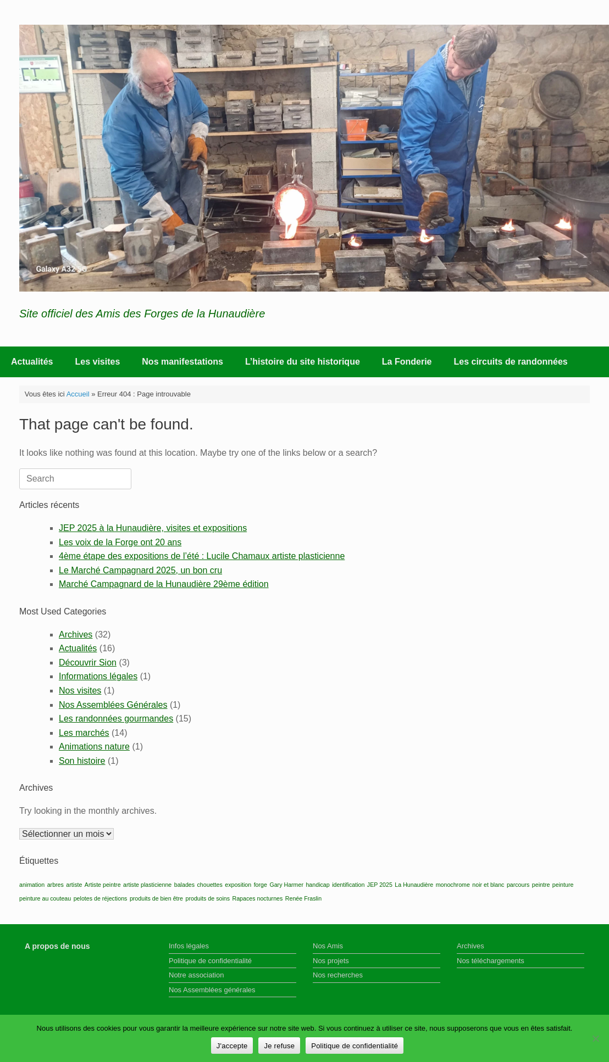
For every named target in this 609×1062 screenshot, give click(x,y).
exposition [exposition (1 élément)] (238, 884)
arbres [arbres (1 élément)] (55, 884)
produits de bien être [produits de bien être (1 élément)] (156, 898)
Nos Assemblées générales (212, 990)
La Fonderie (407, 361)
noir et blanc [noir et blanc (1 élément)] (488, 884)
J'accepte (232, 1046)
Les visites (97, 361)
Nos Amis (328, 946)
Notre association (196, 975)
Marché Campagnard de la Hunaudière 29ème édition (164, 584)
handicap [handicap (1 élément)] (317, 884)
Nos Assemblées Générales (113, 704)
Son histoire (82, 760)
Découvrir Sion (88, 662)
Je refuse (279, 1046)
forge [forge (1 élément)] (260, 884)
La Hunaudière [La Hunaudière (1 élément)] (414, 884)
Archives (75, 634)
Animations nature (94, 746)
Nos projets (331, 961)
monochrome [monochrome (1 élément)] (453, 884)
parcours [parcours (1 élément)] (518, 884)
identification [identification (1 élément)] (348, 884)
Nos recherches (338, 975)
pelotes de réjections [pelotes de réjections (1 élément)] (101, 898)
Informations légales (98, 676)
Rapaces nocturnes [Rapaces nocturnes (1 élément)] (257, 898)
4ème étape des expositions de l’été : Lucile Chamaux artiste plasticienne (202, 556)
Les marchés (84, 732)
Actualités (32, 361)
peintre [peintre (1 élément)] (541, 884)
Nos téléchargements (490, 961)
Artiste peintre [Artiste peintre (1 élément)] (103, 884)
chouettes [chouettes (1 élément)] (210, 884)
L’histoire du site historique (302, 361)
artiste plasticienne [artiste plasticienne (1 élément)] (147, 884)
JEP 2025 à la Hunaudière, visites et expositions (153, 528)
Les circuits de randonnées (511, 361)
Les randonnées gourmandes (116, 718)
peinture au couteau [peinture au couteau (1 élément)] (45, 898)
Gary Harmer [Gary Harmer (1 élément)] (286, 884)
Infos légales (189, 946)
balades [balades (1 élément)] (184, 884)
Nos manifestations (182, 361)
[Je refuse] (595, 1038)
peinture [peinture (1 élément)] (563, 884)
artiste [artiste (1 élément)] (74, 884)
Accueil (78, 394)
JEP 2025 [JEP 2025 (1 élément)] (379, 884)
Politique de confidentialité (210, 961)
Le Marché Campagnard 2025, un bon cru (140, 570)
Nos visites (80, 690)
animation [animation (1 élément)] (32, 884)
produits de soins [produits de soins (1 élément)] (207, 898)
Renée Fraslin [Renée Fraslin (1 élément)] (303, 898)
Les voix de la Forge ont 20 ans (120, 542)
